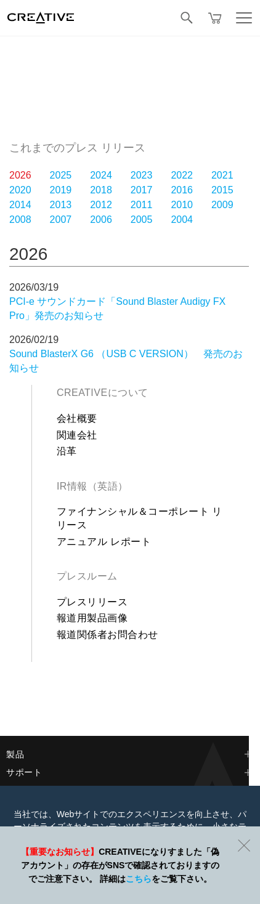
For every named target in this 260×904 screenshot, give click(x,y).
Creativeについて (102, 392)
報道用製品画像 (92, 618)
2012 (101, 205)
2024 (101, 175)
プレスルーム (87, 576)
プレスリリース (92, 602)
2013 (61, 205)
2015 (222, 190)
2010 (182, 205)
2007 (61, 219)
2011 (142, 205)
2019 (61, 190)
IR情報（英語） (92, 486)
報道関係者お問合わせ (107, 634)
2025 (61, 175)
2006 (101, 219)
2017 (142, 190)
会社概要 (77, 418)
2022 (182, 175)
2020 (20, 190)
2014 (20, 205)
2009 (222, 205)
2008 (20, 219)
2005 (142, 219)
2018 (101, 190)
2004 (182, 219)
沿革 (67, 451)
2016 (182, 190)
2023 (142, 175)
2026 (20, 175)
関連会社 (77, 435)
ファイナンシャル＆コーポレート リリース (139, 518)
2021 (222, 175)
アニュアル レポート (104, 541)
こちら (139, 879)
